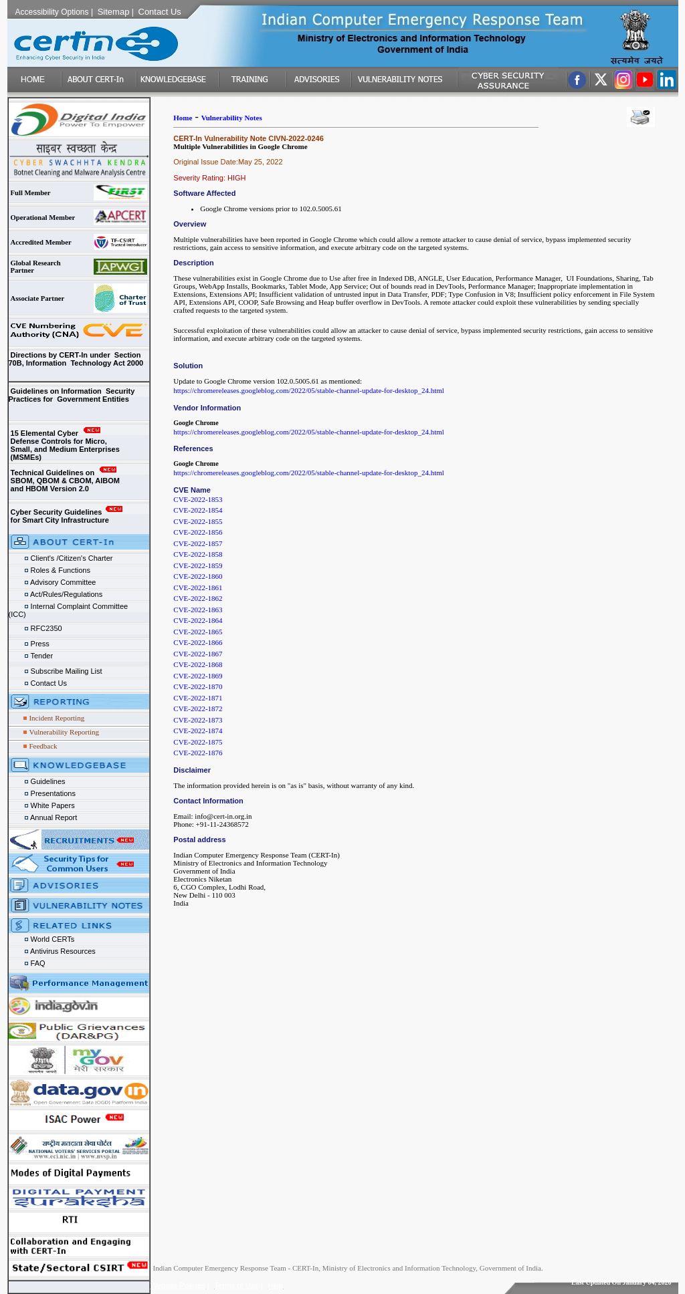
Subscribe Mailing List (55, 671)
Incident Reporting (56, 718)
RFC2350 (36, 628)
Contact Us (38, 683)
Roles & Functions (49, 570)
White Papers (43, 805)
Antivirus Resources (52, 951)
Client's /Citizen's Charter (61, 558)
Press (31, 644)
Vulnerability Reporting (64, 732)
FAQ (27, 963)
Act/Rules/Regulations (56, 594)
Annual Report (44, 817)
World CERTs (42, 939)
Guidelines (37, 781)
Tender (32, 656)
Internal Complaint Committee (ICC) (76, 607)
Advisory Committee (52, 582)
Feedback (43, 746)
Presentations (42, 793)
